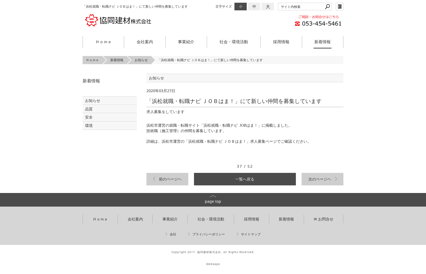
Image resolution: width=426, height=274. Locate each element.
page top (213, 201)
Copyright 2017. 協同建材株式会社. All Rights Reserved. (213, 252)
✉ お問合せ (323, 219)
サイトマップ (251, 234)
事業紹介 (186, 41)
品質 (89, 108)
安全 (89, 117)
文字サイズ (223, 6)
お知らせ (92, 100)
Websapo (213, 264)
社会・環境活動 (234, 41)
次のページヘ (319, 179)
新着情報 (322, 41)
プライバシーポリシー (208, 234)
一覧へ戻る (244, 179)
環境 (89, 125)
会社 (173, 234)
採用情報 (281, 41)
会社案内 (145, 41)
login (339, 6)
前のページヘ (170, 179)
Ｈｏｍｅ (103, 41)
